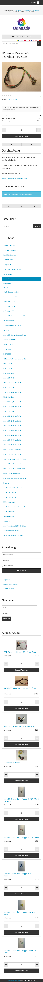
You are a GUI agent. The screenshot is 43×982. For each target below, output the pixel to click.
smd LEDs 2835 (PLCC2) (12, 454)
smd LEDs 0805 (8, 378)
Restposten (7, 264)
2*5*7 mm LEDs (9, 306)
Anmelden (21, 570)
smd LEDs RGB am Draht (12, 464)
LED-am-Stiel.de (12, 100)
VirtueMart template (14, 980)
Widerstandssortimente (11, 531)
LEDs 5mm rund (9, 512)
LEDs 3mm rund (9, 502)
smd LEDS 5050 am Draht (12, 450)
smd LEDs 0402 (8, 368)
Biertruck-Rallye (9, 245)
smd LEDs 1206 (8, 387)
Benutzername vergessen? (10, 584)
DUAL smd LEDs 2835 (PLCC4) (14, 459)
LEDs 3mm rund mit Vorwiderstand (15, 507)
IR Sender (6, 287)
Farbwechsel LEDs (9, 340)
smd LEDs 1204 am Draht (12, 383)
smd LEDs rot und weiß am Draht (14, 478)
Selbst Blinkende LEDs (11, 297)
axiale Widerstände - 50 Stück (13, 535)
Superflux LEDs (8, 516)
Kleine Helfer (7, 260)
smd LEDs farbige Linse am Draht (14, 335)
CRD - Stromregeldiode (11, 292)
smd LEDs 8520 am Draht (12, 416)
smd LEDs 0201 (8, 364)
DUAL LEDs (7, 354)
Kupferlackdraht (8, 397)
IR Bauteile (7, 279)
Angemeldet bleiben (7, 565)
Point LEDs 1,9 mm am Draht (13, 402)
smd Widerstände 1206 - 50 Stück (14, 526)
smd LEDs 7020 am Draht (12, 406)
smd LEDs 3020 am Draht (12, 440)
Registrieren (6, 580)
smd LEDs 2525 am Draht (12, 421)
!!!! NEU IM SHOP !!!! (11, 250)
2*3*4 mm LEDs (9, 301)
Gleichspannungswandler (11, 473)
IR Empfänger (7, 283)
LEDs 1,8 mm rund (9, 492)
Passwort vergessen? (9, 588)
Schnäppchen (7, 274)
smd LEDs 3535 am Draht (12, 445)
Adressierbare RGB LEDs (12, 325)
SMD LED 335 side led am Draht (14, 359)
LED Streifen (7, 349)
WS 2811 (6, 330)
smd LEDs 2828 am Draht (12, 426)
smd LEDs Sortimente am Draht (14, 316)
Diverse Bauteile (8, 321)
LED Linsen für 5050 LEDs (12, 488)
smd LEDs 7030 (8, 411)
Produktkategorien (9, 255)
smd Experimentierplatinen (12, 269)
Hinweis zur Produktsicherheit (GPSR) (14, 179)
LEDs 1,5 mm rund (9, 497)
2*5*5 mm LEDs (9, 311)
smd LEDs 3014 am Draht (12, 430)
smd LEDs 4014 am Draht (12, 435)
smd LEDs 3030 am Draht (12, 392)
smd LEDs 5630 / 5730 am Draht (14, 469)
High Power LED (9, 521)
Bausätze (6, 483)
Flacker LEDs (8, 344)
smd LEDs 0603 (8, 373)
